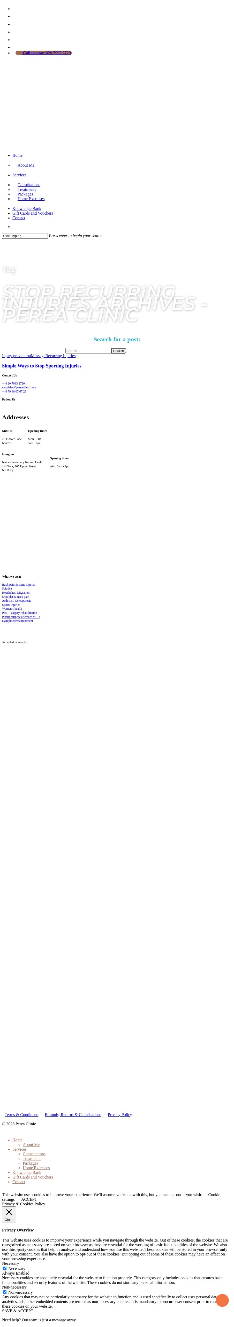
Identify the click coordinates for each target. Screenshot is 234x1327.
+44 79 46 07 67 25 (14, 391)
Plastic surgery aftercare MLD (21, 617)
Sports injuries (11, 605)
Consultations (34, 1154)
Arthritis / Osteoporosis (16, 600)
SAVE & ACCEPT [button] (17, 1311)
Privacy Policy (120, 1114)
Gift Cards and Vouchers (32, 213)
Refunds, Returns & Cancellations (73, 1114)
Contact (18, 218)
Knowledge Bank (26, 208)
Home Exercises (31, 199)
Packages (30, 1163)
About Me (26, 165)
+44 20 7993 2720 (13, 383)
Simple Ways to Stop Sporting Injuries (41, 365)
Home (17, 155)
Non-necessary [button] (14, 1287)
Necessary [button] (10, 1263)
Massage (38, 356)
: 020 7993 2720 (46, 53)
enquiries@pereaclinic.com (19, 387)
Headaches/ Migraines (16, 592)
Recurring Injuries (61, 356)
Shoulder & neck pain (15, 597)
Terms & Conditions (21, 1114)
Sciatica (7, 588)
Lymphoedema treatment (17, 621)
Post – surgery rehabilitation (19, 613)
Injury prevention (16, 356)
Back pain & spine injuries (18, 584)
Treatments (32, 1158)
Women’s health (12, 608)
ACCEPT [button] (29, 1199)
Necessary (16, 1268)
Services (19, 175)
